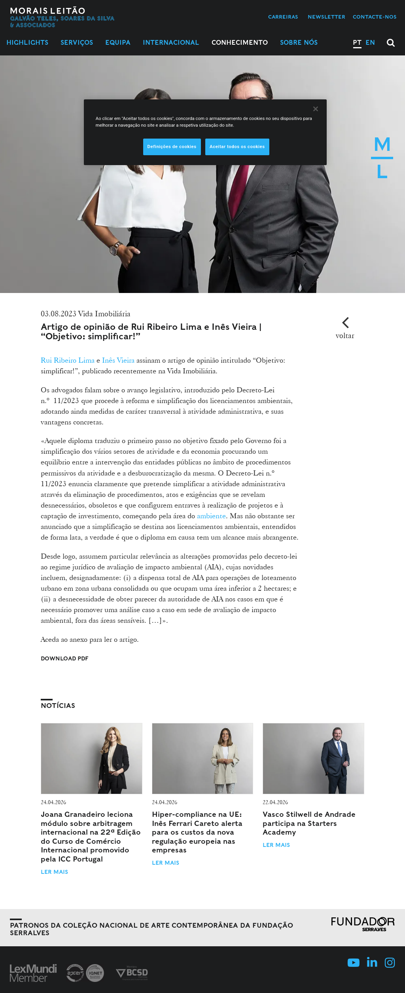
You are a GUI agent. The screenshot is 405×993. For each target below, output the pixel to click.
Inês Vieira (119, 360)
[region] (205, 132)
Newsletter (326, 17)
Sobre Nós (299, 42)
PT (357, 42)
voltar (345, 335)
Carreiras (283, 17)
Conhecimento (240, 42)
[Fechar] (315, 109)
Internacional (171, 42)
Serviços (77, 42)
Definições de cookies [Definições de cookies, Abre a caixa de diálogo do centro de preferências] (172, 146)
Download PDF (65, 658)
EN (370, 42)
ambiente (211, 515)
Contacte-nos (375, 17)
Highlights (27, 42)
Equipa (118, 42)
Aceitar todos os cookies (237, 146)
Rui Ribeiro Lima (68, 360)
